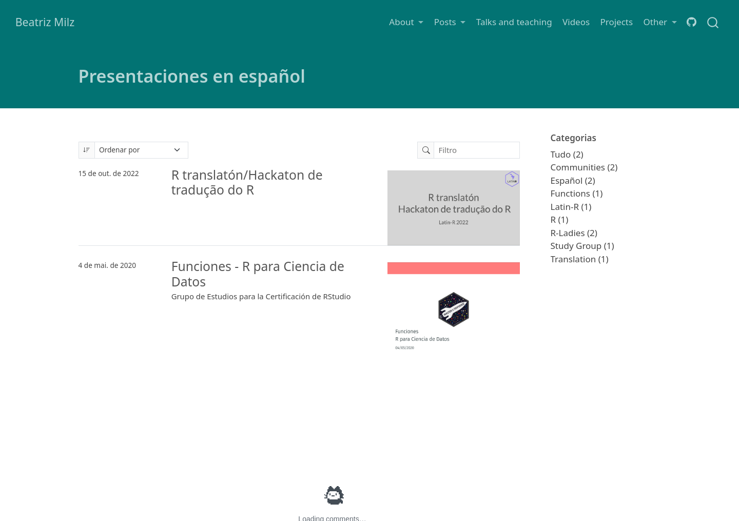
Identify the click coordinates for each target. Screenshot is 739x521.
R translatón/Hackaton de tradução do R (247, 182)
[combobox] (713, 21)
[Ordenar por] (141, 150)
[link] (406, 22)
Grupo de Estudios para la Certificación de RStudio (261, 296)
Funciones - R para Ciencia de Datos (257, 274)
